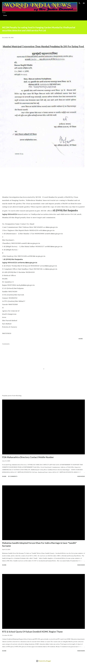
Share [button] (81, 338)
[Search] (79, 3)
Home (5, 15)
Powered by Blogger (43, 661)
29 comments (12, 476)
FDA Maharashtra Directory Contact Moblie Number (28, 457)
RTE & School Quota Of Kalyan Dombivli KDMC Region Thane (32, 631)
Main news (81, 476)
